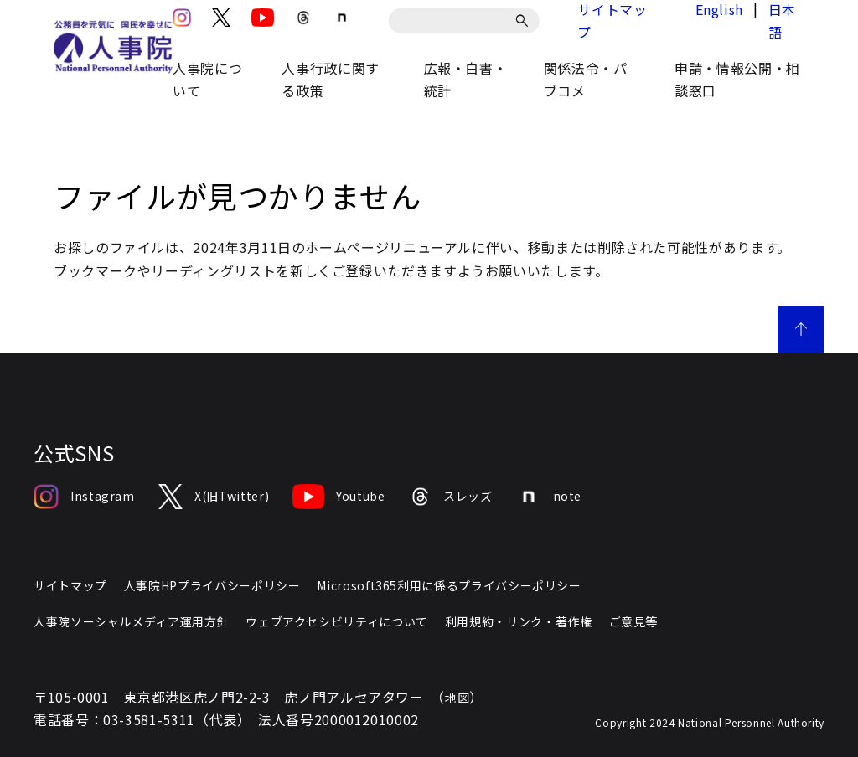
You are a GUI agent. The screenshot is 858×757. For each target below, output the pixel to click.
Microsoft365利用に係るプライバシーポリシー (449, 585)
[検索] (525, 20)
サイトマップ (70, 585)
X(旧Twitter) (213, 496)
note (549, 496)
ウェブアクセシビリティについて (337, 621)
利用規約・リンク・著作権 (518, 621)
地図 (457, 697)
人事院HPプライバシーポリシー (212, 585)
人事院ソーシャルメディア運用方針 (131, 621)
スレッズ (451, 496)
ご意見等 (634, 621)
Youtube (338, 496)
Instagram (84, 496)
